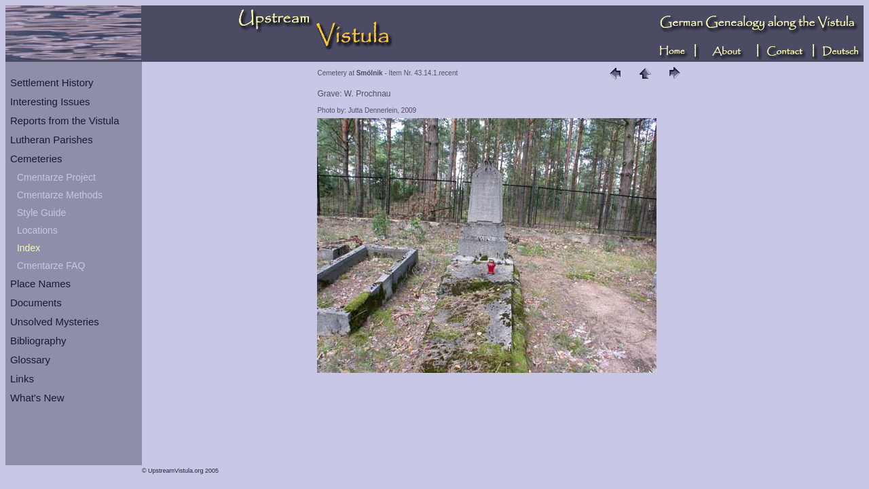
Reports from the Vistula (64, 120)
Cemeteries (36, 158)
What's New (37, 397)
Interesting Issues (50, 101)
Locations (37, 230)
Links (22, 378)
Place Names (40, 283)
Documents (36, 302)
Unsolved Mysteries (54, 321)
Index (28, 247)
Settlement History (52, 82)
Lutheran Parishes (51, 139)
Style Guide (41, 212)
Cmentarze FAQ (51, 265)
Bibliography (38, 340)
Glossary (30, 359)
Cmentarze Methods (60, 194)
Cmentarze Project (56, 177)
